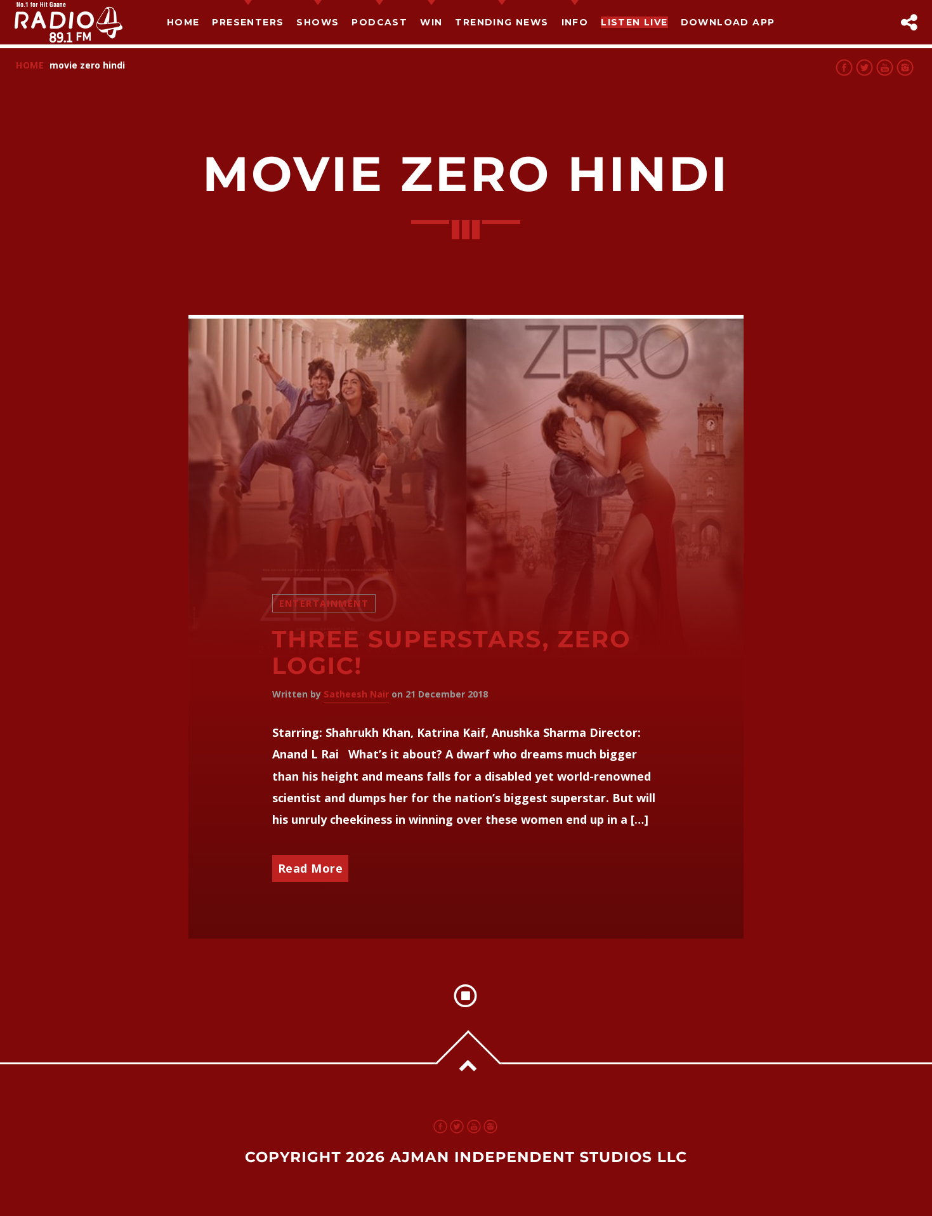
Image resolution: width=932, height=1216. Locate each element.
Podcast (379, 22)
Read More (310, 868)
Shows (317, 22)
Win (431, 22)
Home (183, 22)
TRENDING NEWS (501, 22)
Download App (728, 22)
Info (575, 22)
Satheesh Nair (356, 694)
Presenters (248, 22)
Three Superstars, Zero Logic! (451, 653)
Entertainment (324, 603)
